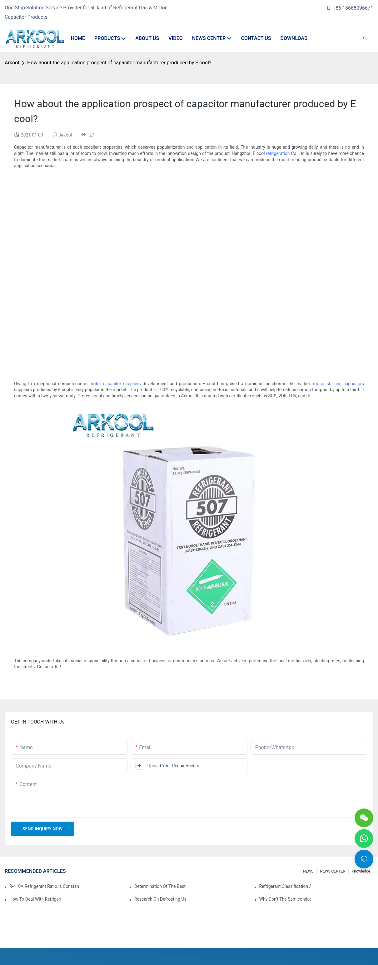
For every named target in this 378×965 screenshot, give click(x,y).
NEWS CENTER (332, 871)
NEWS (308, 871)
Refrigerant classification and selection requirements (285, 886)
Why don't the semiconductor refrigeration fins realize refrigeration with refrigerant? (285, 899)
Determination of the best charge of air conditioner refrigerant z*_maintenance (160, 886)
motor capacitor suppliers (115, 383)
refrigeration (278, 153)
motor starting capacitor (337, 383)
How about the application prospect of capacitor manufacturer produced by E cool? (119, 63)
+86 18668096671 (349, 8)
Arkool (12, 63)
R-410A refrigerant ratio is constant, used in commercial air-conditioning (44, 886)
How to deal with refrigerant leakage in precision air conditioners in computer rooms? (35, 899)
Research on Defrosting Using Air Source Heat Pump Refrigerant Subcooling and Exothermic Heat (160, 899)
